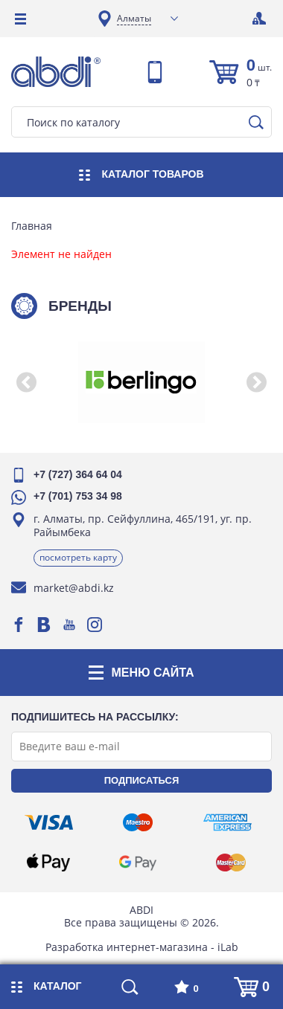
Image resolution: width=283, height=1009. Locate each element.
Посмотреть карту (78, 557)
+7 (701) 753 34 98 (78, 496)
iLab (227, 947)
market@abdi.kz (74, 588)
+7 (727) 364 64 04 (78, 474)
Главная (31, 226)
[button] (26, 382)
